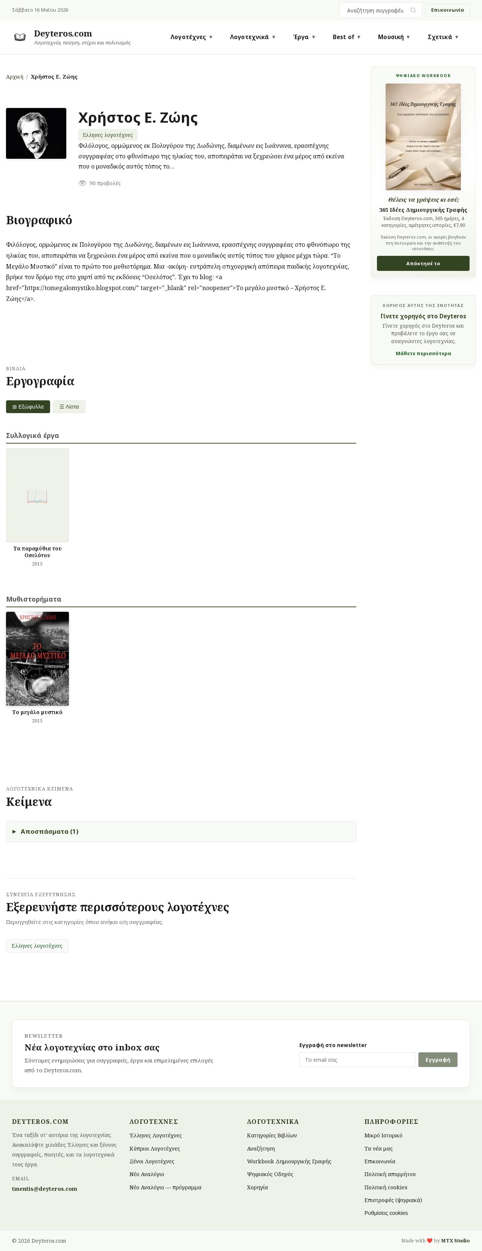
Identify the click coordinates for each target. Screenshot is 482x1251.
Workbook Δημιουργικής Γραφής (289, 1161)
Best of (343, 37)
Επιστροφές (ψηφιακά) (393, 1200)
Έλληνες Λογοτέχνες (156, 1135)
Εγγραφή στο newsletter (333, 1045)
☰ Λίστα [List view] (69, 407)
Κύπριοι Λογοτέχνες (155, 1148)
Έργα (301, 37)
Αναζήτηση (261, 1148)
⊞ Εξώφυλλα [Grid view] (28, 407)
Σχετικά (440, 37)
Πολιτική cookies (386, 1186)
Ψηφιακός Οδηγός (270, 1174)
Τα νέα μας (379, 1148)
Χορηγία (257, 1186)
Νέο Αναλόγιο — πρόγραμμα (165, 1186)
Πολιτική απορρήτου (390, 1174)
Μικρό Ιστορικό (384, 1135)
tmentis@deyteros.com (44, 1188)
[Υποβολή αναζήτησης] (413, 10)
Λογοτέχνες (188, 37)
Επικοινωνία (447, 9)
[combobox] (376, 10)
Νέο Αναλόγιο (147, 1174)
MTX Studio (455, 1240)
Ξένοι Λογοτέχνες (152, 1161)
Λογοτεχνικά (249, 37)
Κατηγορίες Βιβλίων (272, 1135)
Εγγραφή (438, 1059)
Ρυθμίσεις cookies (386, 1213)
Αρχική (14, 76)
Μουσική (391, 37)
